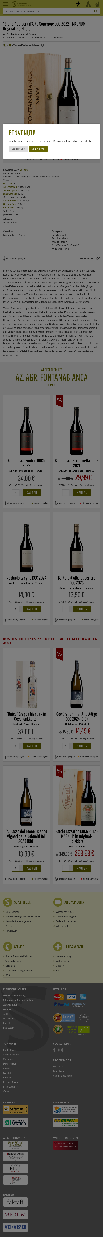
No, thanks (18, 149)
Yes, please (38, 149)
